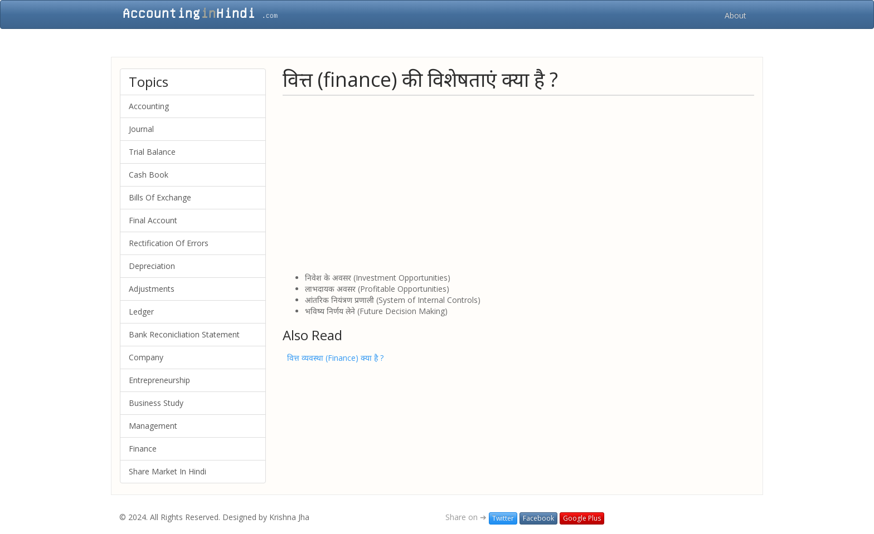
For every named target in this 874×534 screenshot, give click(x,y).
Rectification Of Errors (168, 243)
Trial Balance (152, 151)
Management (153, 425)
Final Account (153, 220)
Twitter (503, 518)
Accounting (149, 106)
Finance (143, 448)
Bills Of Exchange (160, 197)
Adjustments (151, 288)
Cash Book (148, 174)
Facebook (538, 518)
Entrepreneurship (159, 380)
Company (146, 357)
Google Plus (582, 518)
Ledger (141, 311)
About (735, 15)
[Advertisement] (518, 183)
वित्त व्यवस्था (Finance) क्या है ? (335, 357)
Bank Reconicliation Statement (184, 334)
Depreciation (152, 266)
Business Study (156, 403)
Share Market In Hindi (167, 471)
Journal (141, 129)
